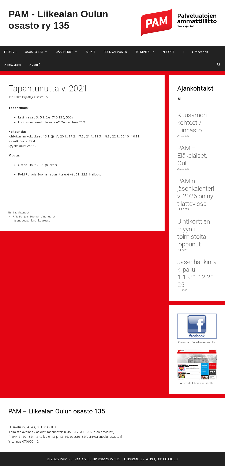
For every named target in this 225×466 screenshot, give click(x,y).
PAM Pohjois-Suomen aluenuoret (34, 216)
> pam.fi (34, 65)
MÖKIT (90, 52)
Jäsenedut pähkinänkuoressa (31, 220)
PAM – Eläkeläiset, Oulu (192, 155)
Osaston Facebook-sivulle (197, 339)
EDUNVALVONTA (115, 52)
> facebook (200, 52)
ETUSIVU (10, 52)
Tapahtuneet (21, 212)
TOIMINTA (146, 52)
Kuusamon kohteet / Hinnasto (192, 122)
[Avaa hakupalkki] (219, 64)
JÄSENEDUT (69, 52)
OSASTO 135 (38, 52)
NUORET (168, 52)
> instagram (12, 65)
